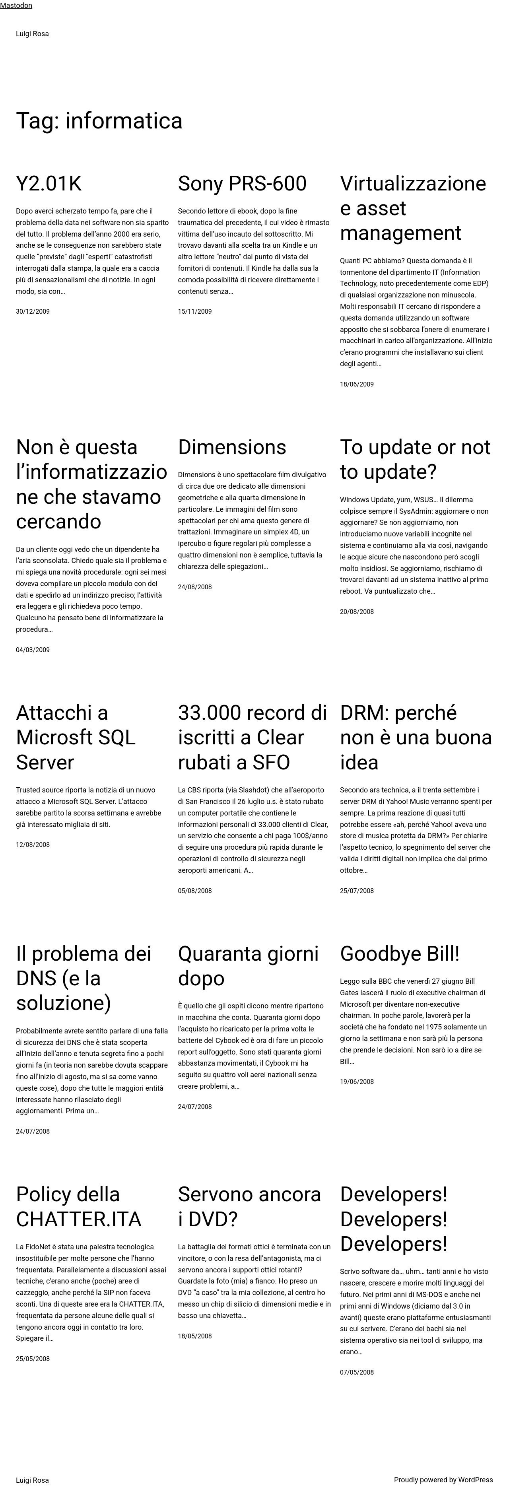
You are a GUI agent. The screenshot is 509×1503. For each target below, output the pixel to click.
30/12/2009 (33, 311)
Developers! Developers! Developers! (394, 1219)
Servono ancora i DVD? (250, 1206)
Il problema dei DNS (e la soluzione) (84, 979)
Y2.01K (49, 183)
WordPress (475, 1480)
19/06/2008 (357, 1082)
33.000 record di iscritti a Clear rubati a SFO (253, 738)
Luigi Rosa (32, 33)
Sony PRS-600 (242, 183)
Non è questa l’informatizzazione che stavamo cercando (91, 484)
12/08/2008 (33, 845)
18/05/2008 (195, 1336)
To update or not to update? (415, 459)
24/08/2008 (195, 587)
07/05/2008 (357, 1372)
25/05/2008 (33, 1359)
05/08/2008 (195, 891)
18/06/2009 (357, 384)
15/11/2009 (195, 311)
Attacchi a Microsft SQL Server (76, 738)
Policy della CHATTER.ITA (79, 1206)
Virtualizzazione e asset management (413, 208)
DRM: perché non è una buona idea (416, 738)
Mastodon (16, 5)
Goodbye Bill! (400, 954)
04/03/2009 (33, 650)
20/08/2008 (357, 612)
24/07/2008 (33, 1131)
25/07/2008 (357, 891)
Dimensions (232, 447)
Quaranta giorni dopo (248, 966)
